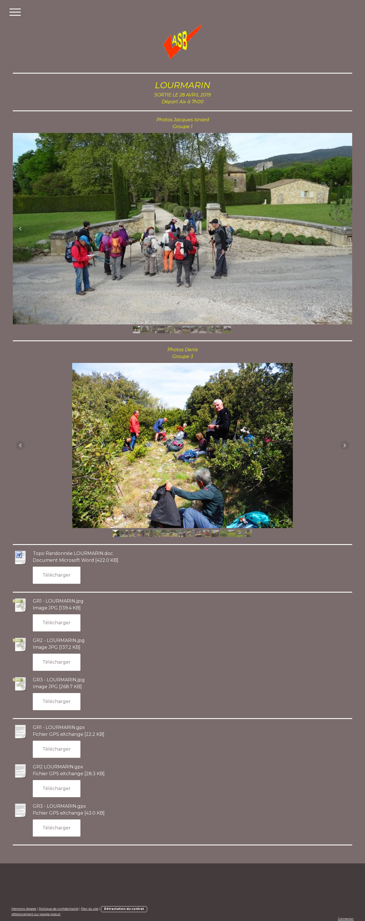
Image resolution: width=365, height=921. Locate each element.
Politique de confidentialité (58, 909)
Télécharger (56, 575)
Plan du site (89, 909)
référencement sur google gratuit (35, 914)
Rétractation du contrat (124, 909)
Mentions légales (23, 909)
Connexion (346, 919)
